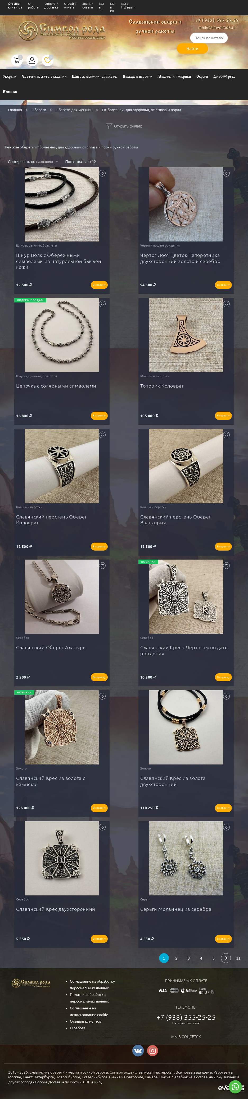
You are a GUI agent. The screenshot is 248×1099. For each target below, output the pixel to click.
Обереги (9, 76)
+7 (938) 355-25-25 (216, 21)
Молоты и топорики (174, 76)
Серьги (202, 76)
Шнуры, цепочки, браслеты (95, 76)
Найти (192, 48)
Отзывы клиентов (15, 5)
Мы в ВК (112, 7)
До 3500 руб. (224, 76)
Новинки (10, 92)
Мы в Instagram (128, 5)
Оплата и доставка (51, 5)
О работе (33, 5)
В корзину (99, 284)
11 (238, 958)
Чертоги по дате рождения (44, 76)
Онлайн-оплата (70, 5)
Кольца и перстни (137, 76)
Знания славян (87, 5)
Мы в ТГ (101, 7)
